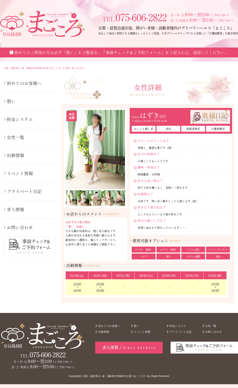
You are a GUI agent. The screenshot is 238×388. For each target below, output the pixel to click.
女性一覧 (15, 137)
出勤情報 (15, 155)
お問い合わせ (20, 227)
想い (11, 101)
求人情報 (15, 209)
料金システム (20, 119)
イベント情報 (20, 173)
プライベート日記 (24, 191)
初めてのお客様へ (24, 83)
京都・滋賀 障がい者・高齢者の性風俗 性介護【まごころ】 (114, 376)
